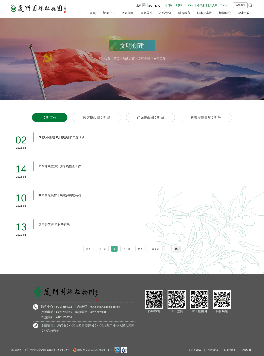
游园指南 (128, 13)
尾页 (140, 249)
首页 (93, 13)
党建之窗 (244, 13)
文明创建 (144, 58)
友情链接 (246, 349)
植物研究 (225, 13)
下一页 (126, 249)
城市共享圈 (204, 13)
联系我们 (229, 349)
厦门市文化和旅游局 (70, 325)
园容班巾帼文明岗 (96, 118)
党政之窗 (129, 58)
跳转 (177, 249)
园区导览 (146, 13)
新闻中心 (109, 13)
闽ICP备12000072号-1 (59, 349)
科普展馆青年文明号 (206, 118)
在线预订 (165, 13)
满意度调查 (194, 349)
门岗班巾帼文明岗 (150, 118)
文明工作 (49, 118)
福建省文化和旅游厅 (98, 325)
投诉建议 (212, 349)
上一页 (102, 249)
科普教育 (184, 13)
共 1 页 (155, 249)
